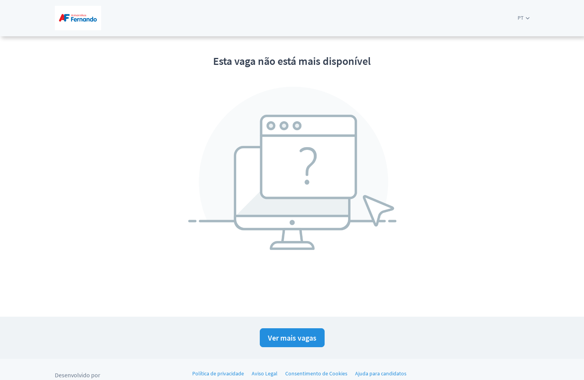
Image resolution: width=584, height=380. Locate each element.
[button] (524, 18)
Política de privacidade (218, 373)
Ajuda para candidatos (380, 373)
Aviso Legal (265, 373)
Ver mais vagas (292, 338)
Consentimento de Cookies (316, 373)
